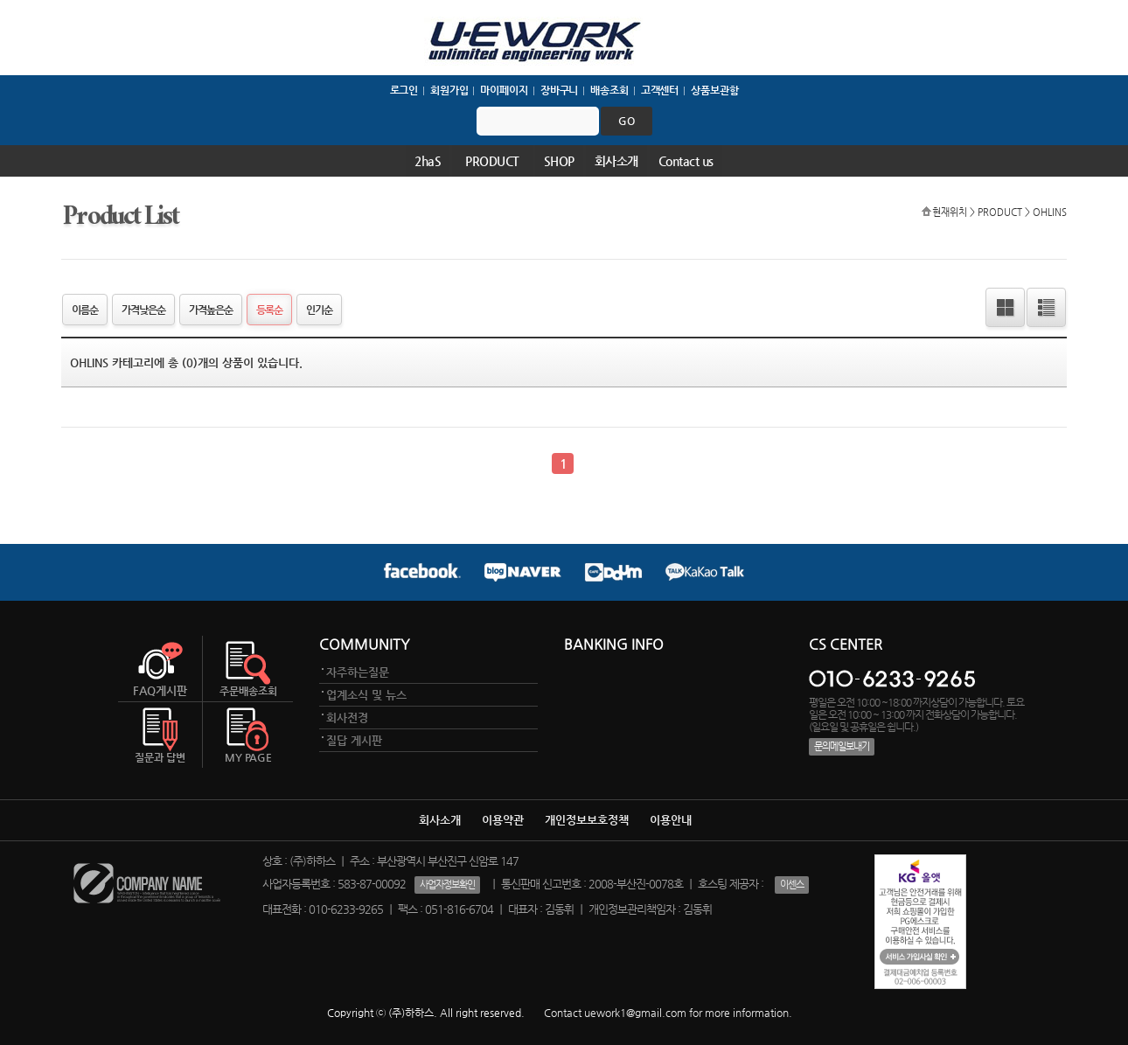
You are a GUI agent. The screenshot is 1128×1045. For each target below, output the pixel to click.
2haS (427, 161)
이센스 (792, 884)
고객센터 (660, 90)
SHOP (559, 161)
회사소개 (616, 161)
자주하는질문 (357, 672)
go (626, 121)
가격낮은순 (143, 309)
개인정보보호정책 (587, 819)
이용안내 (671, 819)
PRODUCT (492, 161)
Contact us (686, 161)
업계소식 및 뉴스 (366, 694)
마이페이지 (503, 90)
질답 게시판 (354, 740)
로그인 (404, 90)
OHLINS (1050, 211)
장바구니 (559, 90)
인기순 (319, 309)
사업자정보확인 (447, 884)
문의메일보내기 (841, 746)
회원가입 (449, 90)
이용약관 (503, 819)
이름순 (85, 309)
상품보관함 (714, 90)
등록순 (269, 309)
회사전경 (347, 717)
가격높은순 (211, 309)
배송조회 (609, 90)
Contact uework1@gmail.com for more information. (668, 1013)
